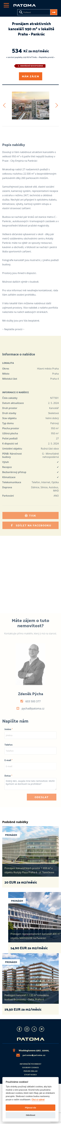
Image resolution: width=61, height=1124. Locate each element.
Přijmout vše (30, 1108)
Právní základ (30, 1071)
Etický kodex (30, 1074)
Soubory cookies (30, 1067)
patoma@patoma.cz (30, 1055)
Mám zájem (30, 76)
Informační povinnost (30, 1063)
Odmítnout (30, 1115)
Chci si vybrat (38, 1099)
